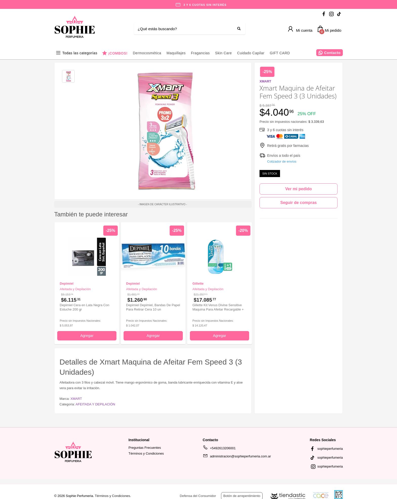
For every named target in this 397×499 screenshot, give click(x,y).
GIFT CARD (280, 53)
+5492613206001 (219, 449)
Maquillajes (176, 53)
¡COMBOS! (117, 53)
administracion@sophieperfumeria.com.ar (237, 457)
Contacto (332, 53)
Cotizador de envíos (281, 161)
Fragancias (200, 53)
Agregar (86, 336)
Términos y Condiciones (146, 453)
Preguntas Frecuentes (145, 448)
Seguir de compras (298, 202)
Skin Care (223, 53)
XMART (76, 399)
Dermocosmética (147, 53)
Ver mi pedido (298, 189)
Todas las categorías (79, 53)
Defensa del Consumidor (198, 496)
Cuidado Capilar (251, 53)
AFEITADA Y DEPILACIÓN (95, 404)
